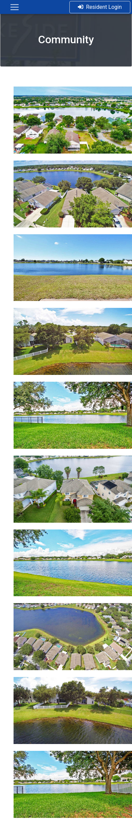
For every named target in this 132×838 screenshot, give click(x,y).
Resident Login (100, 7)
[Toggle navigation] (14, 7)
